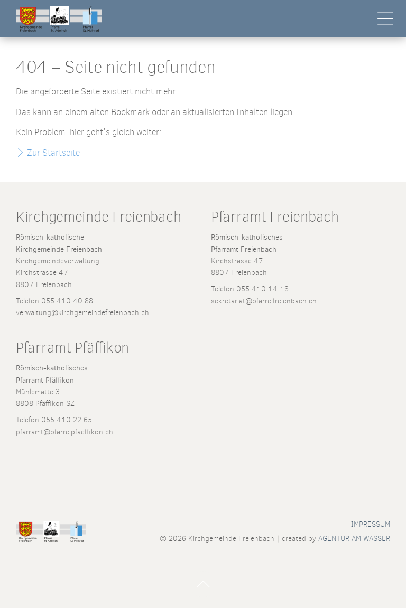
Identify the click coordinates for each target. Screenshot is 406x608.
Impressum (370, 524)
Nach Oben (203, 584)
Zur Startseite (53, 153)
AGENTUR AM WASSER (354, 538)
